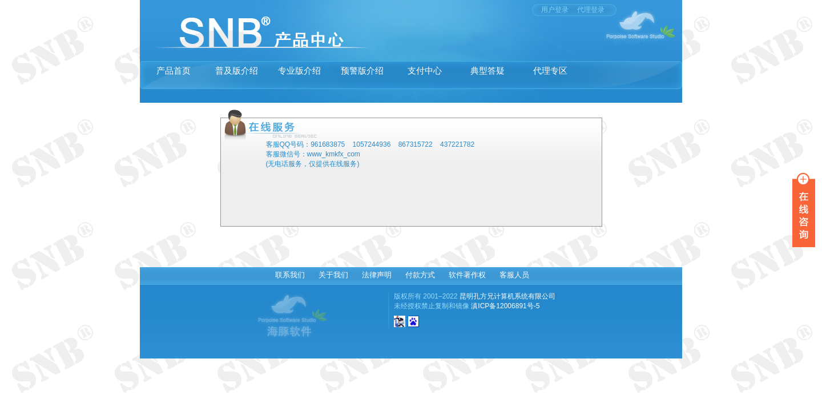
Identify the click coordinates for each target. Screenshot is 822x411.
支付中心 (425, 70)
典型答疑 (487, 70)
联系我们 (290, 275)
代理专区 (550, 70)
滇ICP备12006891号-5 (505, 306)
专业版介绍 (299, 70)
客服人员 (514, 275)
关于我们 (333, 275)
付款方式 (420, 275)
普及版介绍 (236, 70)
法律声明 (377, 275)
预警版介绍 (362, 70)
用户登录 (555, 10)
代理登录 (591, 10)
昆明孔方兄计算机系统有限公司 (507, 296)
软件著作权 (467, 275)
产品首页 (173, 70)
